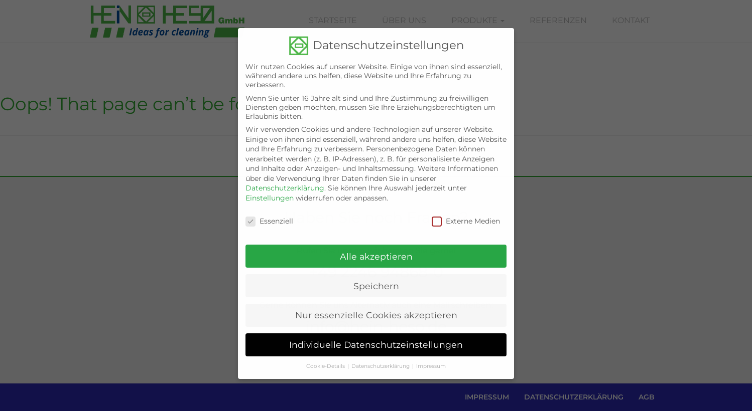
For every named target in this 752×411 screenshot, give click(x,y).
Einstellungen (269, 189)
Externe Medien (466, 213)
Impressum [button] (431, 358)
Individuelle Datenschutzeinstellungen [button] (376, 336)
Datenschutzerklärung (284, 179)
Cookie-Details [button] (325, 358)
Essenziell (269, 213)
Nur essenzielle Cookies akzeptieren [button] (376, 307)
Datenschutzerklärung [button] (380, 358)
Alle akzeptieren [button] (376, 248)
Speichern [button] (376, 277)
